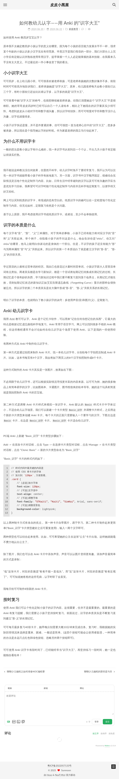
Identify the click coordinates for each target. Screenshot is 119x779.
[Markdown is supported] (9, 722)
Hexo (49, 774)
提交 (107, 721)
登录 (97, 721)
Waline (107, 746)
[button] (5, 5)
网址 (82, 688)
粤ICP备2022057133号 (59, 765)
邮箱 (46, 688)
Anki (12, 318)
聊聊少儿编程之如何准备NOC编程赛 (24, 671)
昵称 (10, 688)
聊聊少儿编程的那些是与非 (99, 671)
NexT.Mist (60, 774)
